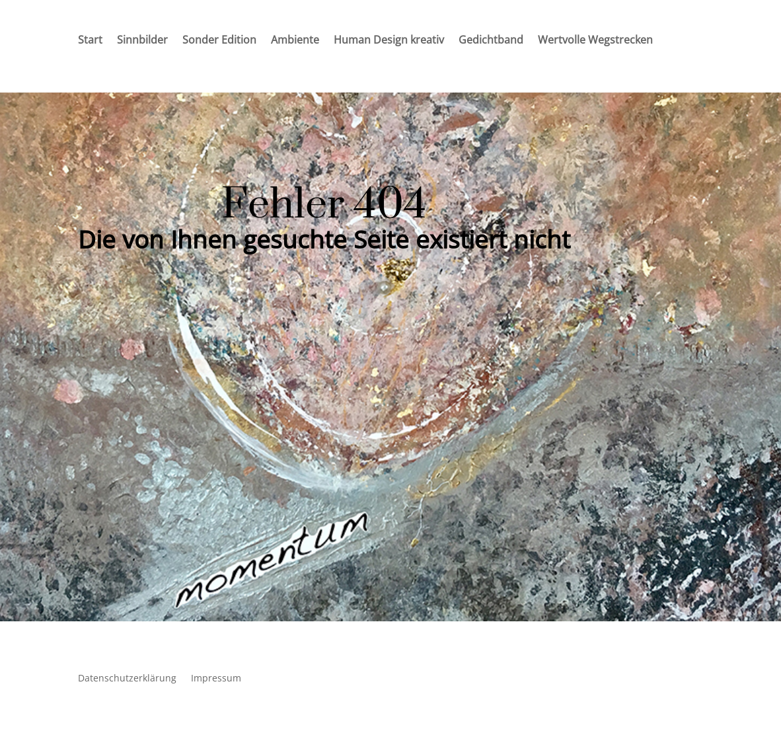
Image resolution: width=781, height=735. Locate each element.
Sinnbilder (142, 41)
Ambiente (295, 41)
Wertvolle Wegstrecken (595, 41)
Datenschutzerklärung (127, 679)
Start (90, 41)
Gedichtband (491, 41)
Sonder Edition (219, 41)
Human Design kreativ (389, 41)
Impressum (216, 679)
